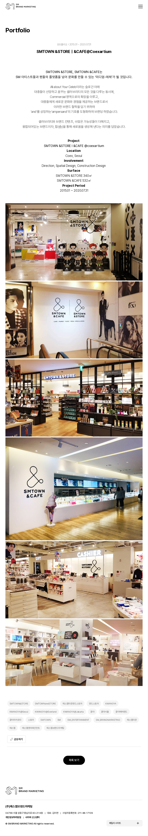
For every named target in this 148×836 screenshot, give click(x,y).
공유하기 (16, 739)
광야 (92, 711)
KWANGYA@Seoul (19, 711)
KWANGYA (110, 703)
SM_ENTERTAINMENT (78, 720)
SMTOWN (45, 720)
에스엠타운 (132, 720)
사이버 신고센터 (32, 818)
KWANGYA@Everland (46, 711)
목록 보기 (74, 760)
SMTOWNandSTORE (45, 703)
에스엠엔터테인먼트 (31, 728)
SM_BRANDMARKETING (108, 720)
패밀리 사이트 (115, 823)
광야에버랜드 (121, 711)
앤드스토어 (94, 703)
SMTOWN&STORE (19, 703)
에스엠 (13, 728)
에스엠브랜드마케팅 (55, 728)
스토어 (31, 720)
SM (59, 720)
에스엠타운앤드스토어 (72, 703)
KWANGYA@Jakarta (73, 711)
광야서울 (105, 711)
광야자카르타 (15, 720)
